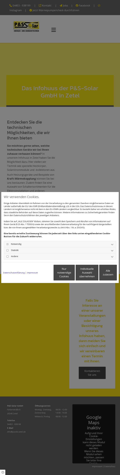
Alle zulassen (102, 274)
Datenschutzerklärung (14, 264)
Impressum (32, 264)
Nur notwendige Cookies (42, 274)
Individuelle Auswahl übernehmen (72, 274)
